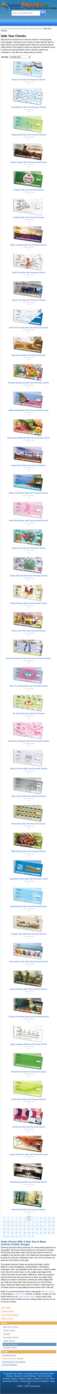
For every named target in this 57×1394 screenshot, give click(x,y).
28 (8, 1226)
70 (20, 1236)
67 (8, 1236)
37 (45, 1226)
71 (25, 1236)
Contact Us (37, 1379)
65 (53, 1233)
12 (49, 1218)
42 (12, 1229)
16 (12, 1222)
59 (29, 1233)
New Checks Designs (10, 1315)
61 (37, 1233)
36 (41, 1226)
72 (29, 1236)
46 (29, 1229)
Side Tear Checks (10, 1344)
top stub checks (19, 1294)
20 (29, 1222)
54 (8, 1233)
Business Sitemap (9, 1365)
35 (37, 1226)
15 (8, 1222)
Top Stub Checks (10, 1348)
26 (53, 1222)
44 (20, 1229)
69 (16, 1236)
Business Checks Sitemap (25, 1376)
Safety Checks (9, 1341)
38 (49, 1226)
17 (16, 1222)
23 (41, 1222)
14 (4, 1222)
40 (4, 1229)
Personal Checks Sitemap (12, 1359)
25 (49, 1222)
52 (53, 1229)
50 (45, 1229)
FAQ (46, 1379)
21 (33, 1222)
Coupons (6, 1334)
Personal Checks (20, 29)
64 (49, 1233)
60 (33, 1233)
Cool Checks (6, 29)
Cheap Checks (9, 1330)
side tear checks (47, 1291)
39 (53, 1226)
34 (33, 1226)
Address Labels (25, 1379)
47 (33, 1229)
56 (16, 1233)
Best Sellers (6, 1308)
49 (41, 1229)
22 (37, 1222)
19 (25, 1222)
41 (8, 1229)
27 (4, 1226)
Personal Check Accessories (13, 1362)
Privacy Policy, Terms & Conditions (34, 1381)
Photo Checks (7, 1319)
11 (45, 1218)
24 (45, 1222)
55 (12, 1233)
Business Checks (10, 1379)
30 (16, 1226)
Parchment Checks (10, 1337)
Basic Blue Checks (10, 1327)
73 (33, 1236)
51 (49, 1229)
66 (4, 1236)
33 (29, 1226)
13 (53, 1218)
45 (25, 1229)
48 (37, 1229)
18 (20, 1222)
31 (20, 1226)
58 (25, 1233)
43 (16, 1229)
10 (41, 1218)
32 (25, 1226)
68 (12, 1236)
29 (12, 1226)
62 (41, 1233)
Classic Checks (35, 29)
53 (4, 1233)
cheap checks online (26, 1296)
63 (45, 1233)
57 (20, 1233)
